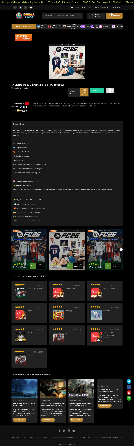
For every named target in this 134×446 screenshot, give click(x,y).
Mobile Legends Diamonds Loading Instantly (27, 2)
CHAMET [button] (117, 26)
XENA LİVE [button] (94, 27)
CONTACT (116, 7)
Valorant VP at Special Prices (69, 2)
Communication (43, 435)
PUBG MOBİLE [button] (42, 27)
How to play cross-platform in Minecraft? (24, 402)
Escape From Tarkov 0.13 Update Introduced (108, 388)
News (82, 435)
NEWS (96, 7)
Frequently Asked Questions (111, 435)
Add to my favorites (20, 88)
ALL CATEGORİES (24, 26)
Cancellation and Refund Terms (65, 435)
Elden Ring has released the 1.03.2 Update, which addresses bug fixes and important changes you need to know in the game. (80, 402)
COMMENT (105, 7)
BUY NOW (98, 90)
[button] (114, 16)
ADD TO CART (86, 91)
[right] (123, 247)
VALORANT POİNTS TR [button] (54, 27)
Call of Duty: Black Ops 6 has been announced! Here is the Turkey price (53, 402)
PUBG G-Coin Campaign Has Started (108, 2)
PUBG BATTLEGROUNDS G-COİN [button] (72, 26)
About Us (15, 435)
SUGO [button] (86, 26)
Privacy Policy (28, 435)
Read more (20, 418)
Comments (92, 435)
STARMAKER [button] (105, 26)
